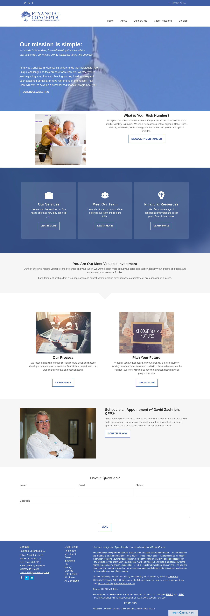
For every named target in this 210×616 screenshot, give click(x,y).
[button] (122, 16)
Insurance (70, 561)
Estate (68, 557)
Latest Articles (72, 574)
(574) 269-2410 (177, 3)
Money (68, 567)
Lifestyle (69, 571)
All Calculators (72, 581)
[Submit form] (105, 527)
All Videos (70, 577)
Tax (66, 564)
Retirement (70, 551)
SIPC (181, 594)
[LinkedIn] (29, 2)
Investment (70, 554)
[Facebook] (32, 2)
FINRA (169, 594)
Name (23, 485)
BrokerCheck (158, 547)
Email (82, 485)
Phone (139, 485)
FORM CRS (130, 603)
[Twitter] (25, 2)
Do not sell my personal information (116, 583)
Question (25, 501)
